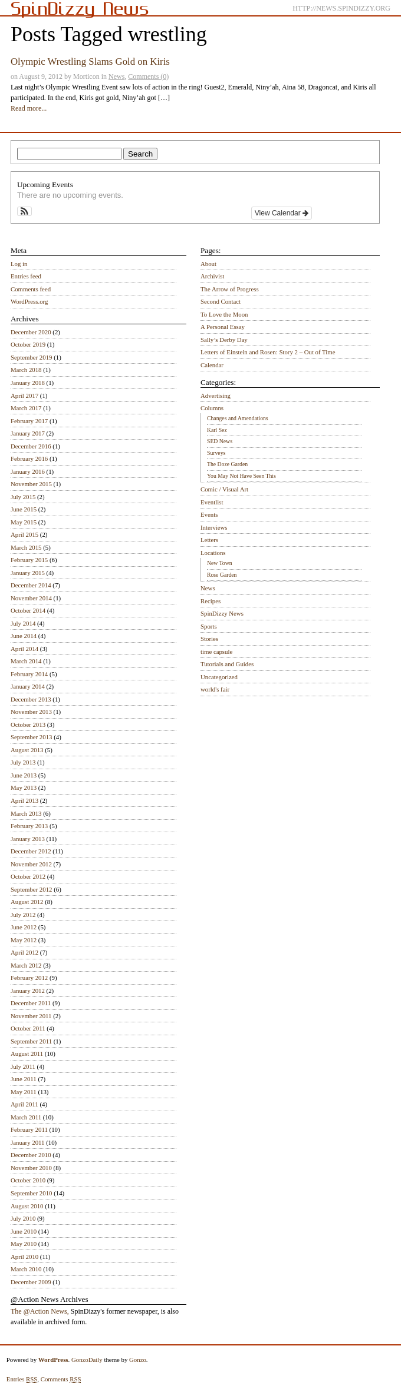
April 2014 (24, 648)
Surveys (216, 453)
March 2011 (26, 1117)
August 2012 (27, 901)
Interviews (214, 527)
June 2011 (24, 1078)
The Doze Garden (227, 464)
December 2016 (31, 446)
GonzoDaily (87, 1359)
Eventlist (211, 502)
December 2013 (31, 699)
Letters (209, 539)
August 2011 (27, 1053)
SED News (219, 441)
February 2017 (29, 420)
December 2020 (31, 331)
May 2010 (24, 1243)
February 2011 (29, 1129)
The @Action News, (40, 1311)
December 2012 (31, 851)
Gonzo (137, 1359)
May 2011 (24, 1091)
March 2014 (26, 660)
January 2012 (28, 990)
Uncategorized (219, 676)
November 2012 (31, 864)
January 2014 (28, 686)
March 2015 (26, 547)
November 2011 (31, 1015)
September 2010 (31, 1193)
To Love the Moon (224, 314)
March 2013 (26, 813)
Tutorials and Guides (227, 663)
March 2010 (26, 1268)
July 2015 (23, 496)
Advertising (215, 395)
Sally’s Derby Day (224, 339)
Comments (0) (148, 76)
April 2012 (24, 952)
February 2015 (29, 559)
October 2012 (28, 876)
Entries (22, 1379)
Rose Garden (221, 574)
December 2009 (31, 1281)
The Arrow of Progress (229, 289)
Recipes (210, 600)
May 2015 (24, 522)
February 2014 (29, 673)
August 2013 (27, 749)
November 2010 (31, 1167)
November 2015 (31, 483)
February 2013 (29, 825)
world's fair (214, 689)
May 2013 (24, 787)
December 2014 (31, 585)
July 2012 (23, 914)
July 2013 (23, 762)
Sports (208, 626)
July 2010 (23, 1218)
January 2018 (28, 382)
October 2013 (28, 724)
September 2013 (31, 736)
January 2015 (28, 572)
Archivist (212, 276)
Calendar (211, 364)
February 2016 (29, 458)
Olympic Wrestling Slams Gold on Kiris (90, 61)
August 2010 (27, 1205)
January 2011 (27, 1142)
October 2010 (28, 1180)
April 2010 (24, 1256)
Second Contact (220, 301)
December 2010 (31, 1154)
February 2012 (29, 977)
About (208, 263)
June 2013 (24, 775)
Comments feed (31, 289)
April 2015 (24, 534)
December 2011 (31, 1002)
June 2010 (24, 1231)
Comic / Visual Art (224, 489)
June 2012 (24, 927)
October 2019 (28, 344)
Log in (19, 263)
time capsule (216, 651)
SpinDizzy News (222, 613)
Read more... (29, 108)
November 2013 (31, 711)
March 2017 (26, 407)
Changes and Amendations (237, 418)
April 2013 (24, 800)
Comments (61, 1379)
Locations (213, 552)
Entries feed (26, 276)
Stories (209, 638)
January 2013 (28, 838)
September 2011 (31, 1041)
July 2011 (23, 1066)
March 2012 (26, 965)
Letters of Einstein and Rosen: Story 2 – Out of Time (268, 351)
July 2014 (23, 623)
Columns (211, 407)
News (116, 76)
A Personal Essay (222, 326)
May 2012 (24, 939)
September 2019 (31, 357)
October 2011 (28, 1028)
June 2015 (24, 509)
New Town (219, 563)
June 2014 (24, 635)
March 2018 (26, 369)
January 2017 (28, 433)
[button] (24, 211)
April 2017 (24, 395)
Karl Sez (217, 430)
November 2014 (31, 598)
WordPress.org (29, 301)
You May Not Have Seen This (241, 476)
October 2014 (28, 610)
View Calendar (281, 213)
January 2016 (28, 471)
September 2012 (31, 889)
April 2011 (24, 1104)
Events (209, 514)
